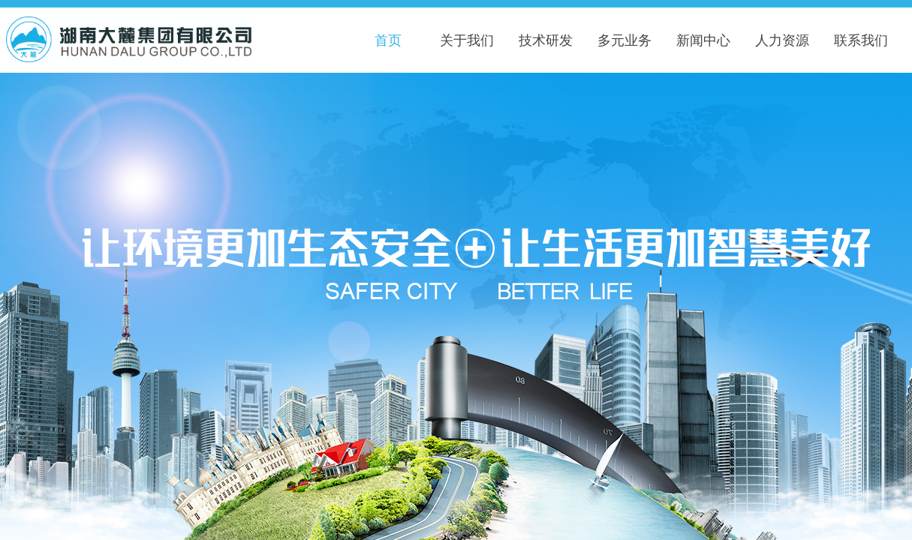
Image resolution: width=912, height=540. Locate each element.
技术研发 (546, 40)
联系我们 (861, 40)
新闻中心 (703, 40)
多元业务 (624, 40)
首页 (388, 40)
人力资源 (782, 40)
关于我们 (467, 40)
